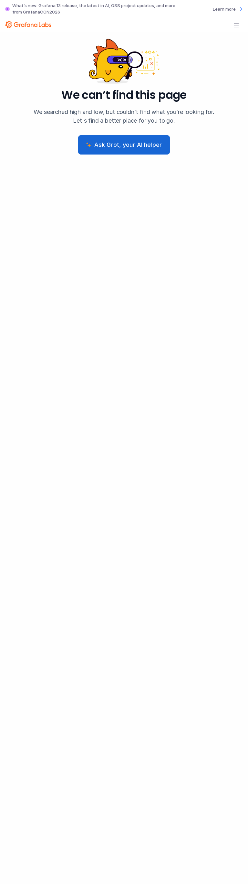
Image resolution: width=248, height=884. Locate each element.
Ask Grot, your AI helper (124, 144)
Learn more (228, 9)
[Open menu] (236, 25)
